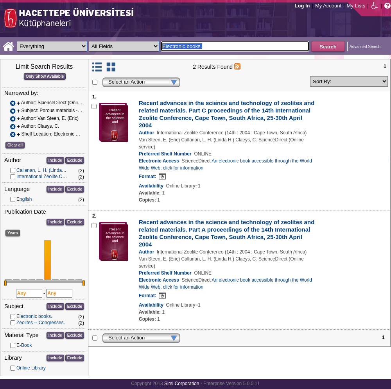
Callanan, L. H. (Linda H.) (42, 170)
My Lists (356, 6)
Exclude (74, 160)
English (24, 199)
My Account (328, 6)
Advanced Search (365, 47)
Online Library (31, 368)
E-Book (24, 345)
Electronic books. (34, 316)
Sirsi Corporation (181, 383)
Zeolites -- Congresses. (40, 322)
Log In (302, 6)
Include (55, 160)
